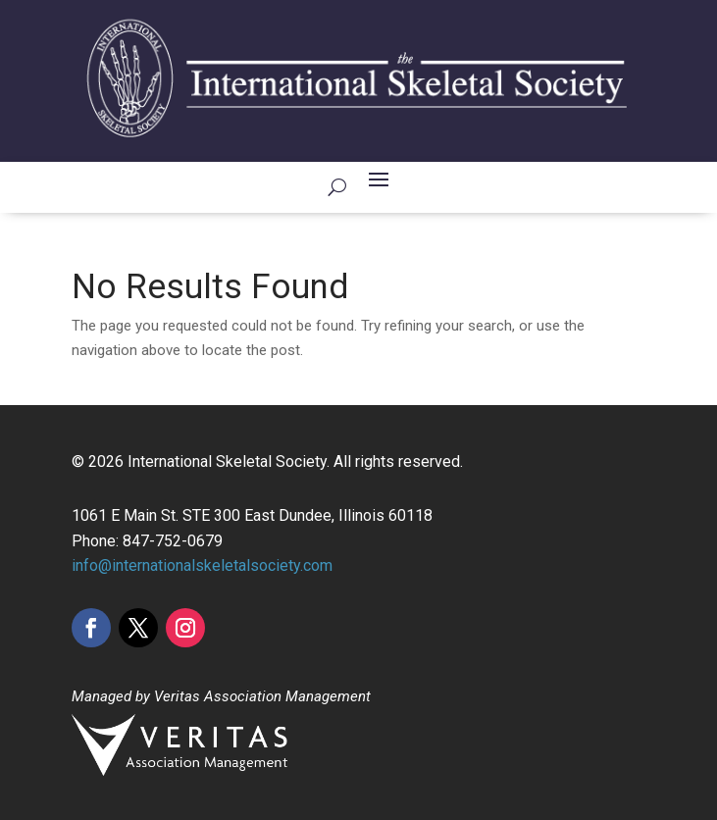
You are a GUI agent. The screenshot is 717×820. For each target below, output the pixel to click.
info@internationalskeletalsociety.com (202, 565)
